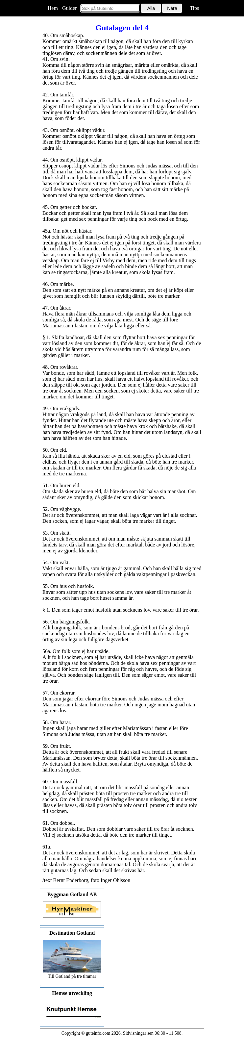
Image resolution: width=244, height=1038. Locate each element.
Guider (69, 8)
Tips (194, 8)
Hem (53, 8)
